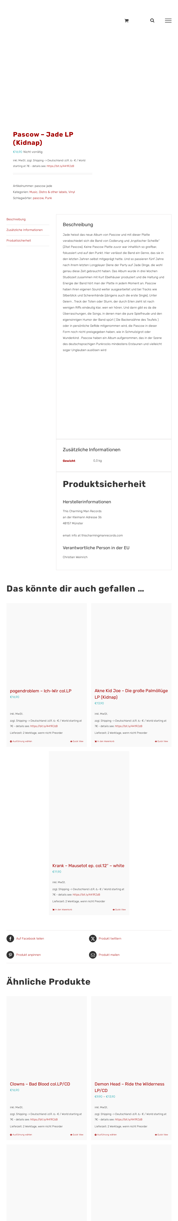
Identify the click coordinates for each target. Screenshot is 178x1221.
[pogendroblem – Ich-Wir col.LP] (47, 643)
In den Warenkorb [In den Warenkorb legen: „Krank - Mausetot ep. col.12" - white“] (63, 909)
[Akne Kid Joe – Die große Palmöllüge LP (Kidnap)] (131, 643)
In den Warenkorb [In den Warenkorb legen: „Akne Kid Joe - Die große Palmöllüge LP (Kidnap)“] (105, 741)
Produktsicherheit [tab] (18, 240)
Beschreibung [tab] (16, 219)
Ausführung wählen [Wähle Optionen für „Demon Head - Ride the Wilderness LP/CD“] (107, 1134)
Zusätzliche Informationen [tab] (24, 230)
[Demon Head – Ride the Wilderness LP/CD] (131, 1036)
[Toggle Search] (152, 20)
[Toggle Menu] (168, 21)
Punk (48, 198)
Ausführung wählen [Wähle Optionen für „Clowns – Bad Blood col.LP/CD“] (22, 1134)
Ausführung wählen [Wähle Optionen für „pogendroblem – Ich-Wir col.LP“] (22, 741)
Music (33, 192)
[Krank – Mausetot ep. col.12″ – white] (89, 804)
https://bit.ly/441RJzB (60, 166)
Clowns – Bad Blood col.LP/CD (40, 1084)
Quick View (78, 741)
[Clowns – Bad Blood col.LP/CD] (47, 1036)
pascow (38, 198)
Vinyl (71, 192)
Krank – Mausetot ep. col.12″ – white (88, 865)
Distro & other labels (53, 192)
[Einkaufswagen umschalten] (127, 20)
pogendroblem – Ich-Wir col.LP (40, 690)
